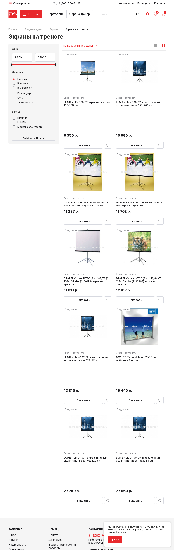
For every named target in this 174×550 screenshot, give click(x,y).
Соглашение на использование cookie (28, 536)
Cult (51, 542)
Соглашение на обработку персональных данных (34, 534)
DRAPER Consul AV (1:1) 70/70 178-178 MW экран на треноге (140, 181)
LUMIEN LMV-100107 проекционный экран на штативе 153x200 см (139, 104)
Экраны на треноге (75, 98)
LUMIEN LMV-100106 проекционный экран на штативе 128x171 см (87, 339)
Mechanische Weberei (28, 126)
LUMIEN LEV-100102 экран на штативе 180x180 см (88, 104)
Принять (113, 538)
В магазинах (22, 87)
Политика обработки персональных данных (31, 531)
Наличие (17, 72)
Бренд (16, 111)
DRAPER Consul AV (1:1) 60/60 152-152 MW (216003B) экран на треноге (87, 181)
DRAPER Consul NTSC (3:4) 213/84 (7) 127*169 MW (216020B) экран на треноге (139, 260)
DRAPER (20, 118)
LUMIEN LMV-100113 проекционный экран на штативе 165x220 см (86, 416)
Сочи (18, 97)
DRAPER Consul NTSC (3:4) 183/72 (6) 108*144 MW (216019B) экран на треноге (87, 260)
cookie (127, 525)
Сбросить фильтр (33, 137)
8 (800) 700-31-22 (103, 469)
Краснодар (22, 93)
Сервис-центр (79, 14)
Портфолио (56, 14)
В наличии (21, 83)
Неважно (20, 79)
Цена (15, 48)
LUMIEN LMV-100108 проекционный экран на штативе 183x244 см (139, 416)
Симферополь (23, 102)
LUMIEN (19, 122)
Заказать (83, 121)
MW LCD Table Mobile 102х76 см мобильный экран (137, 339)
